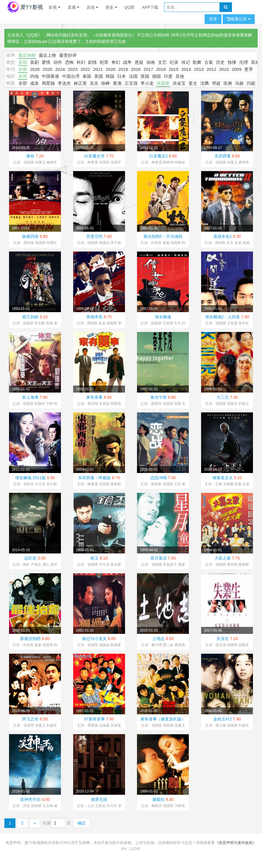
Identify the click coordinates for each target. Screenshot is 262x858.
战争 (127, 62)
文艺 (162, 62)
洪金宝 (179, 83)
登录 (213, 19)
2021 (98, 69)
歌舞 (197, 62)
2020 (110, 69)
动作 (57, 62)
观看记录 (238, 19)
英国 (144, 76)
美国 (98, 76)
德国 (156, 76)
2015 (173, 69)
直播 (73, 7)
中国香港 (50, 76)
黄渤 (117, 83)
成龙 (34, 83)
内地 (34, 76)
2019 (123, 69)
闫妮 (251, 83)
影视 (54, 7)
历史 (220, 62)
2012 (211, 69)
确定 (82, 823)
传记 (185, 62)
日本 (121, 76)
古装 (208, 62)
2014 (186, 69)
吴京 (94, 83)
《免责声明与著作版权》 (235, 843)
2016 (161, 69)
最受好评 (68, 55)
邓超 (216, 83)
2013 (198, 69)
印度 (168, 76)
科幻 (81, 62)
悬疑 (139, 62)
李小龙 (147, 83)
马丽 (239, 83)
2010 (224, 69)
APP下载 (150, 7)
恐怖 (69, 62)
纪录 (174, 62)
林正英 (80, 83)
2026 (35, 69)
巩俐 (227, 83)
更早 (248, 69)
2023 (73, 69)
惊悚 (232, 62)
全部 (22, 62)
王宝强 (131, 83)
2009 (236, 69)
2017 (148, 69)
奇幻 (115, 62)
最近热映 (27, 55)
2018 (135, 69)
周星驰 (48, 83)
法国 (133, 76)
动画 (150, 62)
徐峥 (105, 83)
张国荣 (163, 83)
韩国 (109, 76)
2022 (85, 69)
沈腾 (204, 83)
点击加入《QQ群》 (24, 35)
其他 (92, 7)
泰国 (86, 76)
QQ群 (129, 7)
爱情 (46, 62)
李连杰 (64, 83)
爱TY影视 (25, 7)
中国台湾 (71, 76)
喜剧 (34, 62)
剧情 (92, 62)
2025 (47, 69)
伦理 (243, 62)
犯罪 (104, 62)
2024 (60, 69)
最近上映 (47, 55)
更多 (111, 7)
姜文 (193, 83)
